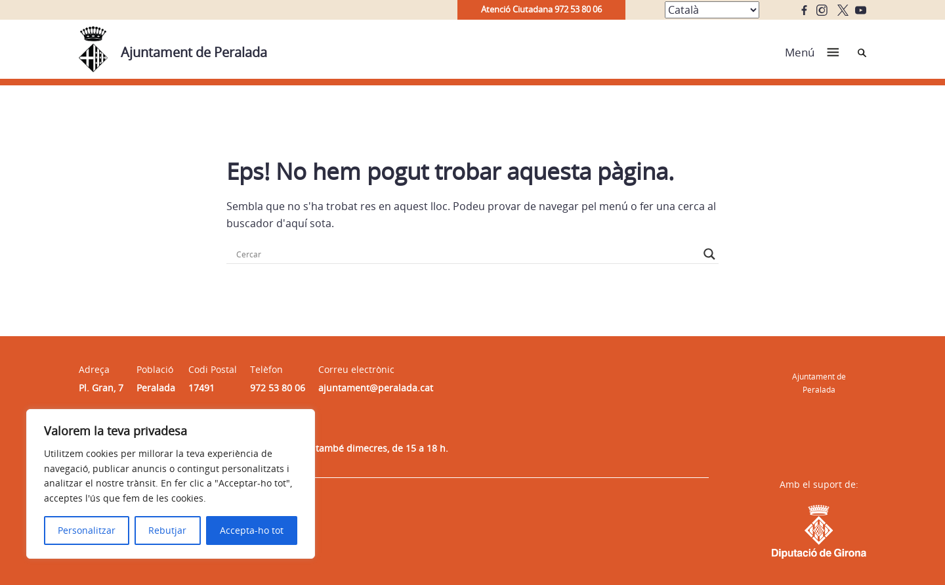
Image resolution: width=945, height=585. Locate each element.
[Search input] (466, 254)
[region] (170, 484)
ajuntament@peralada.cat (375, 387)
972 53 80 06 (277, 387)
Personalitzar (87, 530)
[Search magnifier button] (709, 254)
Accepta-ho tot (252, 530)
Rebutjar (167, 530)
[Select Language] (712, 9)
